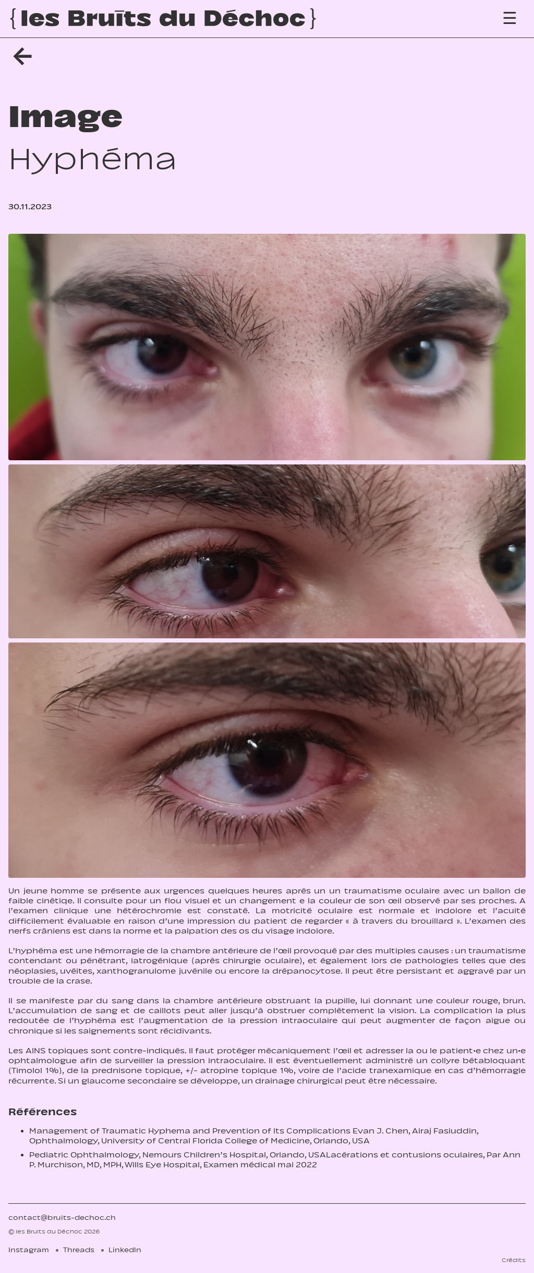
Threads (78, 1249)
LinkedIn (124, 1249)
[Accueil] (163, 18)
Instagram (28, 1249)
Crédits (514, 1260)
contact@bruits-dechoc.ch (62, 1217)
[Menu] (510, 18)
